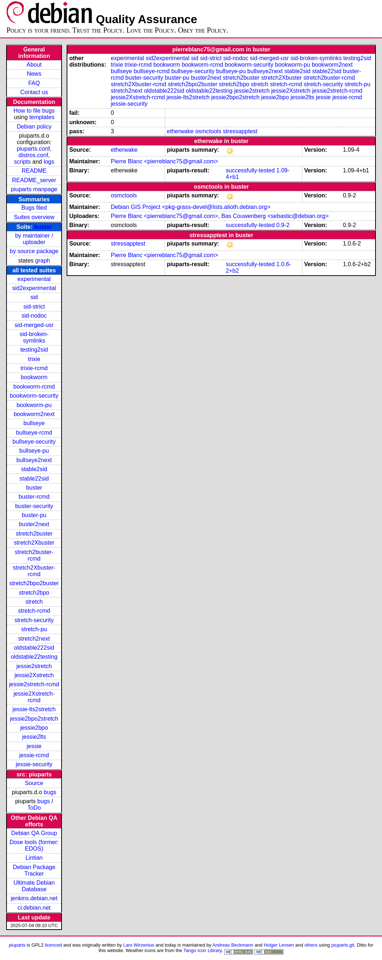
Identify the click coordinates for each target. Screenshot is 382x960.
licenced (53, 945)
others (311, 945)
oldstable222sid (34, 648)
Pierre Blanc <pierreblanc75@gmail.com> (164, 161)
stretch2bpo (34, 593)
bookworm (34, 377)
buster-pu (34, 515)
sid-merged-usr (34, 325)
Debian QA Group (34, 833)
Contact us (34, 92)
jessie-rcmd (34, 755)
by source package (34, 251)
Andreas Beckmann (233, 945)
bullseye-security (34, 442)
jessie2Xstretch (34, 675)
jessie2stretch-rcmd (34, 684)
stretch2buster (34, 534)
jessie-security (34, 764)
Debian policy (34, 126)
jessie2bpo (34, 728)
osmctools (208, 131)
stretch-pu (34, 629)
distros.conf (33, 155)
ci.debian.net (34, 908)
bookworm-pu (34, 405)
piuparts (17, 945)
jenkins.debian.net (34, 898)
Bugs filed (34, 208)
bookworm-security (34, 396)
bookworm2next (34, 414)
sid (34, 297)
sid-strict (34, 306)
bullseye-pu (34, 451)
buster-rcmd (33, 497)
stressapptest (240, 131)
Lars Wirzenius (138, 945)
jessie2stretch (34, 666)
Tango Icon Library (202, 950)
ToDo (34, 808)
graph (42, 260)
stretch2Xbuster (34, 543)
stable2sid (34, 469)
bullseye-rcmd (34, 432)
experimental (34, 279)
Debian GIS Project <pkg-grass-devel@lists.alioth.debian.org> (190, 207)
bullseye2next (34, 460)
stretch (34, 602)
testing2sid (34, 350)
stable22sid (34, 478)
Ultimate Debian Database (34, 886)
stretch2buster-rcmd (34, 555)
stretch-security (34, 620)
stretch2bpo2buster (34, 583)
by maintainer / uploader (34, 238)
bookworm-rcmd (34, 386)
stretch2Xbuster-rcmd (34, 571)
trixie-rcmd (34, 368)
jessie (34, 746)
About (34, 65)
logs (48, 162)
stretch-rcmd (34, 611)
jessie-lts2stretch (34, 709)
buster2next (34, 524)
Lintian (34, 858)
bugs (50, 792)
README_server (34, 180)
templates (41, 117)
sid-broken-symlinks (34, 337)
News (34, 74)
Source (34, 783)
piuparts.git (342, 945)
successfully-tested (250, 170)
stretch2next (34, 639)
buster (43, 227)
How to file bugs (34, 111)
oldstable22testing (34, 657)
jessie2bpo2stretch (34, 719)
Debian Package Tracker (34, 870)
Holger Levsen (279, 945)
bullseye (34, 423)
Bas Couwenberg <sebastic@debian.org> (274, 216)
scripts (22, 162)
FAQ (34, 83)
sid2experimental (34, 288)
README (34, 171)
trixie (34, 359)
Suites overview (34, 217)
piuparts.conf (33, 149)
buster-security (34, 506)
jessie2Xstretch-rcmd (34, 697)
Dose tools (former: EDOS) (34, 845)
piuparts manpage (34, 189)
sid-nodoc (33, 316)
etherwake (180, 131)
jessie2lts (34, 737)
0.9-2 (282, 225)
